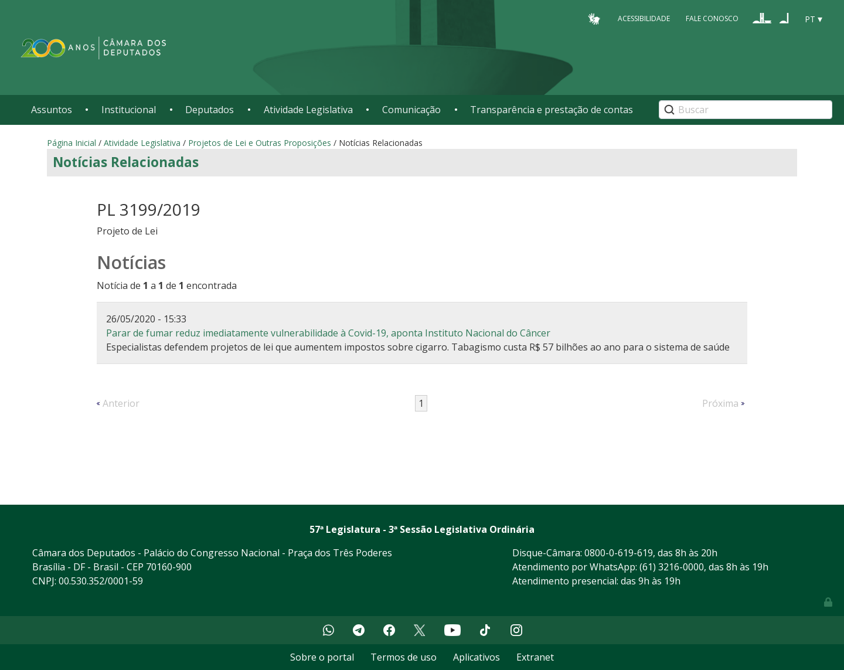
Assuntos (51, 109)
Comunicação (411, 109)
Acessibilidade (644, 18)
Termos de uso (403, 657)
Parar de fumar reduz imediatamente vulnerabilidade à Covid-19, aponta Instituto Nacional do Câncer (328, 333)
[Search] (745, 109)
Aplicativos (476, 657)
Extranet (535, 657)
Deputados (209, 109)
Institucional (128, 109)
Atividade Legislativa (308, 109)
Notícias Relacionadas (126, 162)
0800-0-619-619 (618, 552)
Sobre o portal (322, 657)
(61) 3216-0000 (671, 566)
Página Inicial (71, 142)
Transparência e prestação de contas (551, 109)
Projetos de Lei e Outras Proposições (259, 142)
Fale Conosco (712, 18)
